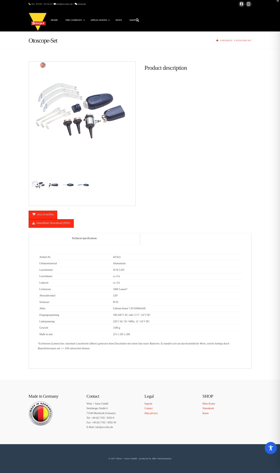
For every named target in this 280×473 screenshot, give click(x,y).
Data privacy (151, 413)
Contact (149, 408)
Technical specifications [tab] (84, 238)
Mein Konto (209, 403)
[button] (276, 3)
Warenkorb (208, 408)
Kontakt (82, 4)
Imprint (148, 403)
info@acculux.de (64, 4)
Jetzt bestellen (43, 214)
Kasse (206, 413)
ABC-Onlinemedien (161, 458)
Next (43, 65)
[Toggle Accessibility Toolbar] (270, 448)
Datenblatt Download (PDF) (51, 223)
